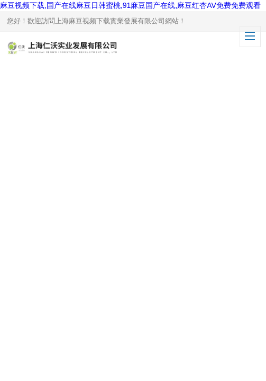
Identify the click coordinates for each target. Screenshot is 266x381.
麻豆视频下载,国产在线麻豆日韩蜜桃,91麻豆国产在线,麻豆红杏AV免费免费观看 (130, 5)
